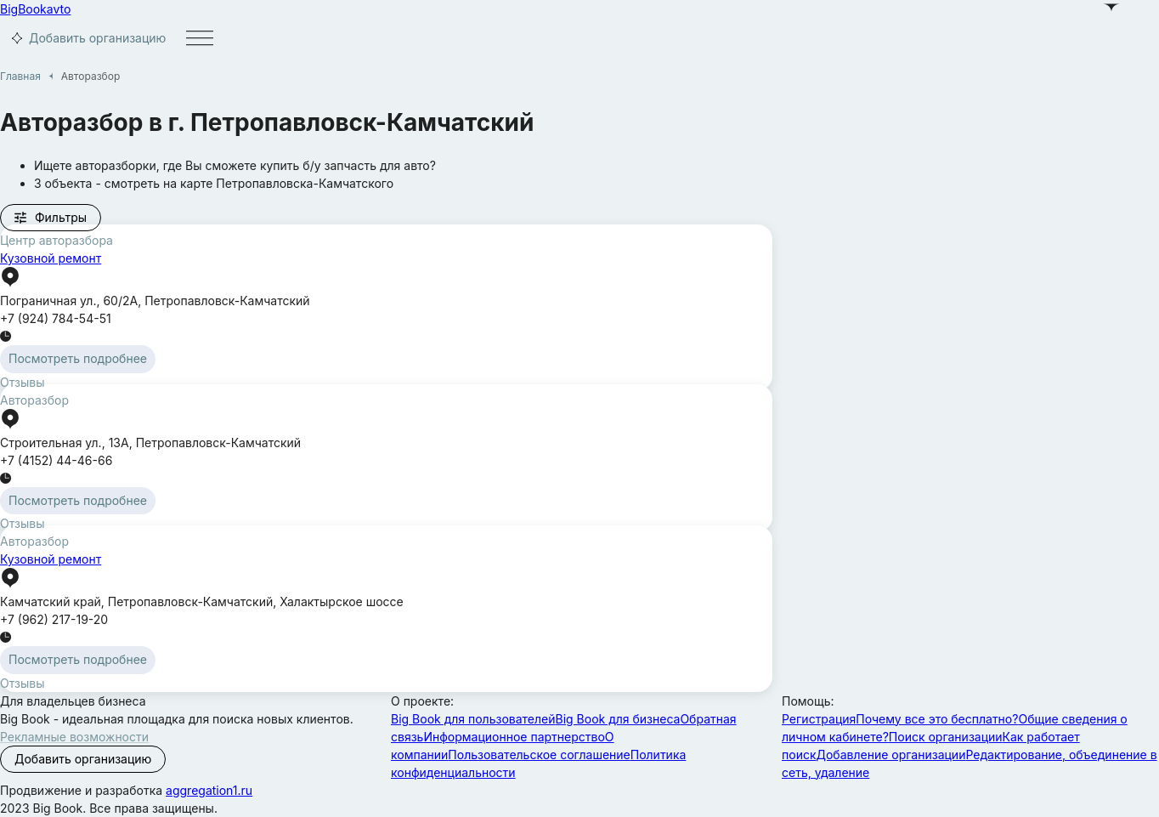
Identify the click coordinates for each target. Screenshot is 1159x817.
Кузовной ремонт (50, 258)
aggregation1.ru (209, 790)
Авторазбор (34, 400)
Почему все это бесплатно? (937, 719)
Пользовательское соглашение (539, 754)
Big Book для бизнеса (618, 719)
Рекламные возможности (74, 736)
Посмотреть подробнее (77, 358)
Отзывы (22, 382)
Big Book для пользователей (473, 719)
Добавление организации (891, 754)
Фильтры (50, 217)
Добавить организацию (86, 38)
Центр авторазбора (56, 240)
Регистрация (819, 719)
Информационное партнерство (513, 736)
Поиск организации (946, 736)
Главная (20, 76)
